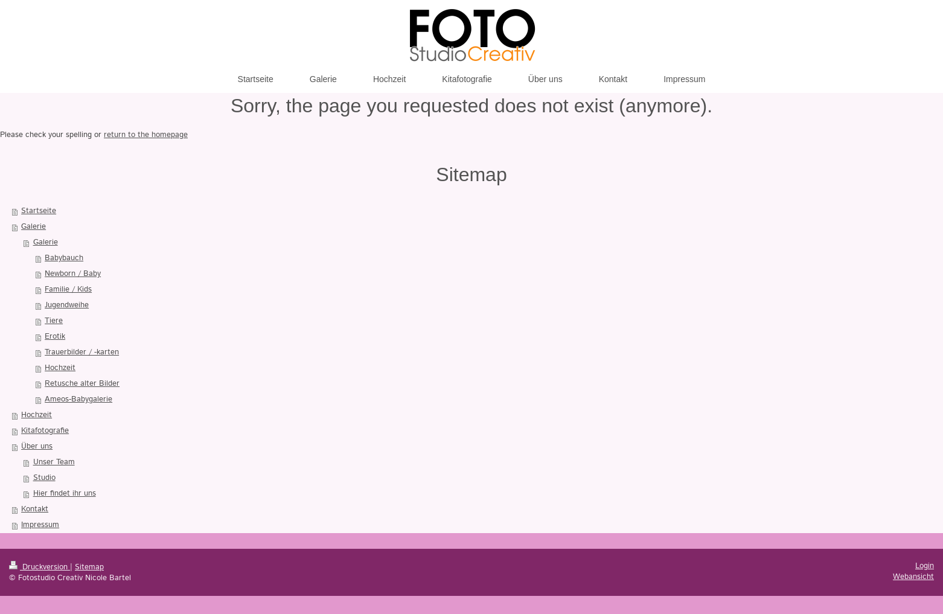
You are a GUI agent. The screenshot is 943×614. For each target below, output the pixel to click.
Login (924, 566)
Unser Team (54, 462)
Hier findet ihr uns (64, 493)
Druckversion (39, 567)
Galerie (33, 226)
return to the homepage (146, 135)
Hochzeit (60, 368)
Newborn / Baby (73, 274)
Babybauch (64, 258)
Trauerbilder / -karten (82, 352)
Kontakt (34, 509)
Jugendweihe (67, 305)
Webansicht (913, 577)
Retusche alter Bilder (82, 383)
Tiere (54, 321)
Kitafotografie (45, 431)
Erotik (55, 336)
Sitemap (89, 567)
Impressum (40, 525)
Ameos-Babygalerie (78, 399)
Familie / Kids (68, 289)
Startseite (38, 211)
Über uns (37, 446)
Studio (44, 478)
